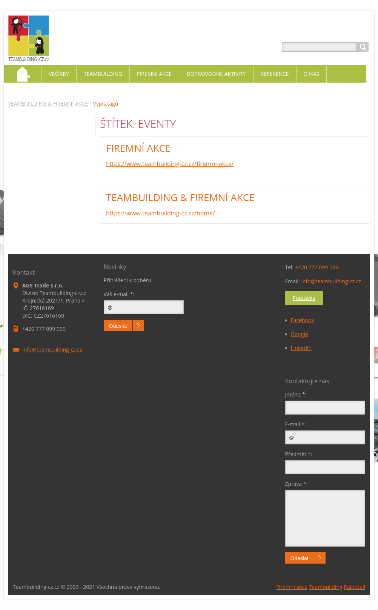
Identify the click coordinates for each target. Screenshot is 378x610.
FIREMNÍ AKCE (138, 148)
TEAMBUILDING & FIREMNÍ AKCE (48, 103)
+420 (316, 267)
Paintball (354, 586)
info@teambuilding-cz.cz (331, 281)
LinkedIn (301, 348)
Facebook (302, 320)
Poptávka (304, 297)
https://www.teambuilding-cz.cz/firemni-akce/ (170, 164)
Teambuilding (326, 586)
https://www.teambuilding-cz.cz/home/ (160, 213)
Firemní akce (291, 586)
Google (299, 334)
